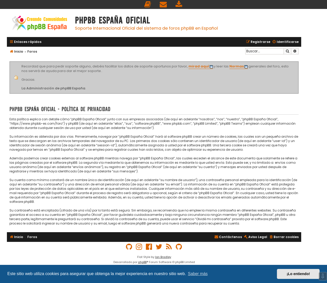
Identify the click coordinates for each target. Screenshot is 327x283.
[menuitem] (148, 4)
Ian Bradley (163, 257)
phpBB (142, 262)
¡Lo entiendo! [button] (298, 274)
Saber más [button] (198, 274)
